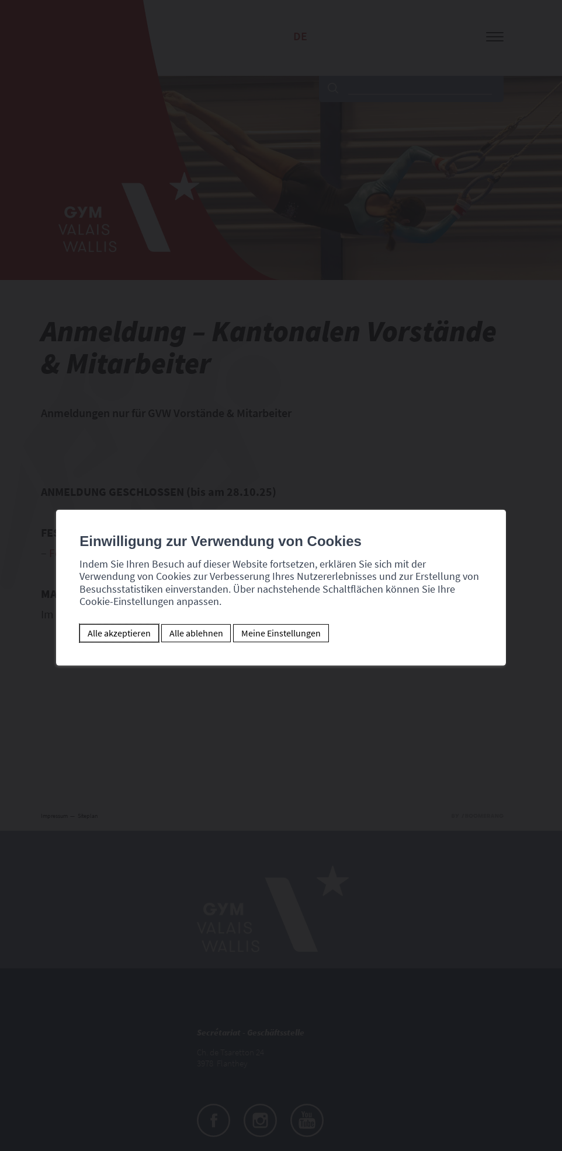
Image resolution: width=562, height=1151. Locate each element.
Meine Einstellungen (281, 633)
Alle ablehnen (196, 633)
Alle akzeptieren (119, 633)
